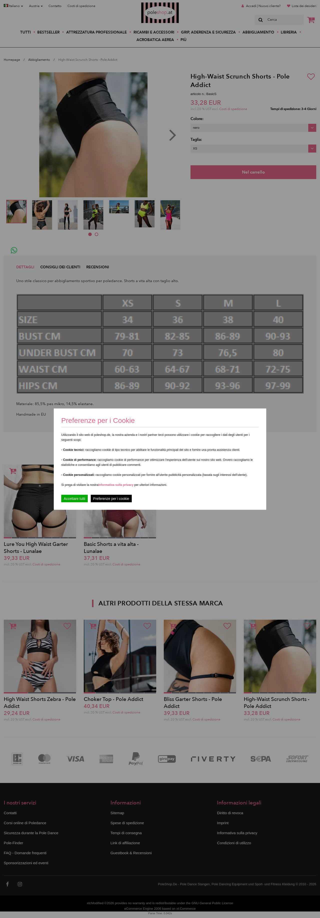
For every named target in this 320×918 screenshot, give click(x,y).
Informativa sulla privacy (116, 484)
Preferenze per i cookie (111, 498)
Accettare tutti (74, 498)
